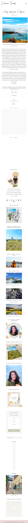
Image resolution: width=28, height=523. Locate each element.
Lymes (16, 87)
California (4, 87)
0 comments (14, 95)
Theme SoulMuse (19, 522)
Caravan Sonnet (8, 3)
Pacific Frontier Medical (11, 88)
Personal (20, 88)
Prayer (23, 88)
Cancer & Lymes (11, 87)
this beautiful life (14, 89)
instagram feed (9, 44)
